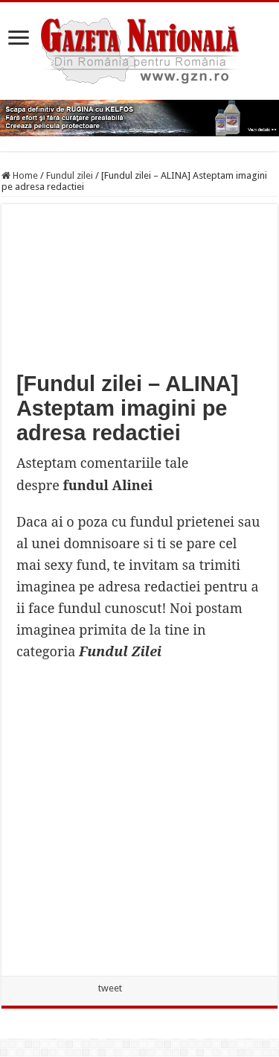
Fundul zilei (69, 175)
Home (19, 175)
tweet (110, 988)
